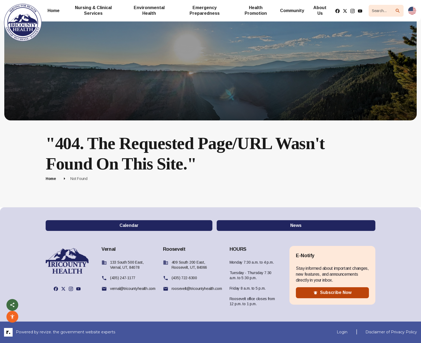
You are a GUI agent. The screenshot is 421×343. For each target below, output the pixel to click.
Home (51, 178)
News (296, 225)
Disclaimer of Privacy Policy (391, 332)
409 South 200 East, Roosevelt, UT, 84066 (189, 265)
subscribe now (332, 292)
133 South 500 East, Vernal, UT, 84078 (127, 265)
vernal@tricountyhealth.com (132, 288)
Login (342, 332)
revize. (46, 331)
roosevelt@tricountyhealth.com (197, 288)
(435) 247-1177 (122, 278)
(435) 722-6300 (184, 278)
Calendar (129, 225)
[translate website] (412, 11)
